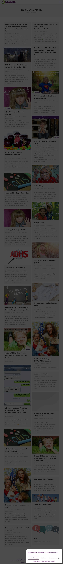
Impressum (53, 561)
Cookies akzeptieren (33, 558)
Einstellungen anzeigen (54, 558)
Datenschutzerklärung (45, 561)
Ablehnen (43, 558)
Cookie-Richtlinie (37, 561)
